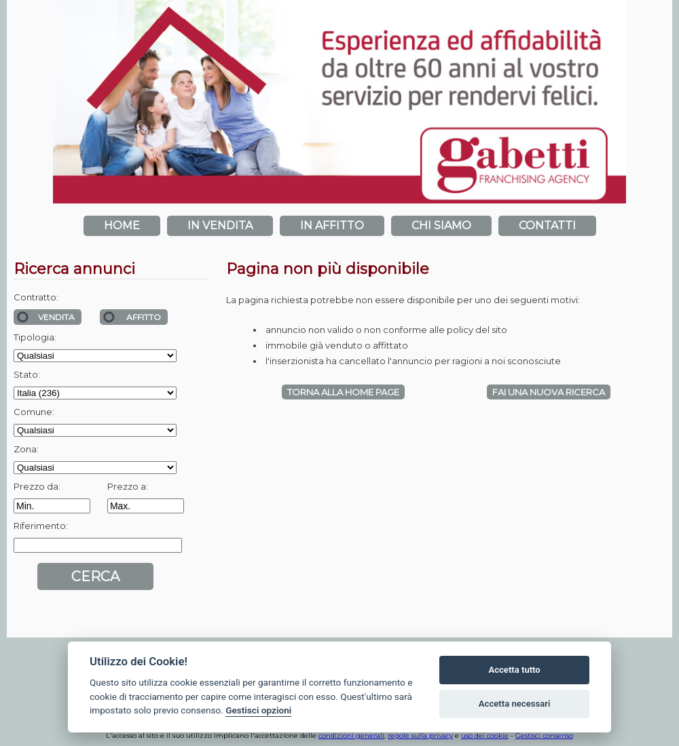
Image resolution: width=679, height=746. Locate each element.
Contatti (547, 225)
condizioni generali (351, 735)
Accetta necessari (515, 704)
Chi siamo (441, 225)
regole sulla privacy (420, 735)
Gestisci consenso (544, 735)
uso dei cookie (485, 735)
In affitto (332, 225)
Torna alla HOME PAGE (343, 392)
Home (122, 225)
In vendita (220, 225)
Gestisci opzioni (258, 710)
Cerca (95, 576)
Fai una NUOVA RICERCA (548, 392)
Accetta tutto (514, 670)
